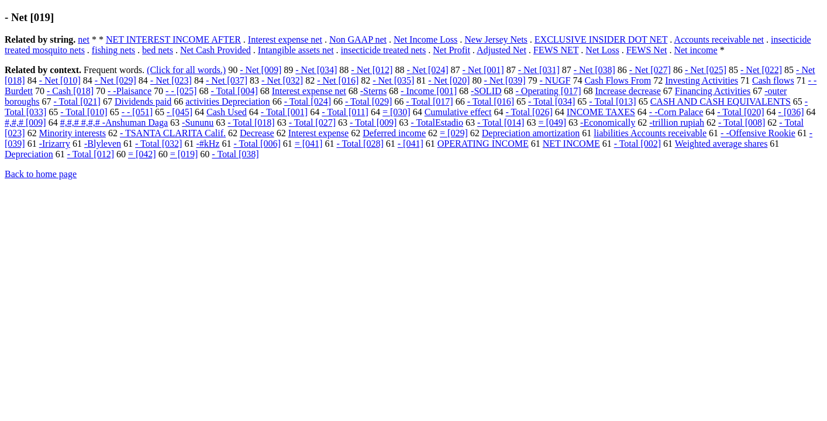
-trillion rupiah (676, 122)
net (83, 39)
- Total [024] (307, 101)
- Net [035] (393, 80)
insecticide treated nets (383, 50)
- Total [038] (235, 154)
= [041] (309, 144)
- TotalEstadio (437, 122)
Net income (695, 50)
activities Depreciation (227, 101)
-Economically (607, 122)
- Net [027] (650, 70)
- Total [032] (158, 144)
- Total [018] (251, 122)
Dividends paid (143, 101)
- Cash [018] (70, 91)
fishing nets (113, 50)
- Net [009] (260, 70)
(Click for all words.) (186, 70)
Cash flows (773, 80)
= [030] (397, 112)
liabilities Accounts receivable (650, 133)
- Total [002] (637, 144)
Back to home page (41, 174)
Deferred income (394, 133)
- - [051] (137, 112)
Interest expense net (285, 39)
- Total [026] (528, 112)
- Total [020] (740, 112)
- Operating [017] (548, 91)
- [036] (791, 112)
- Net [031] (539, 70)
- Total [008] (741, 122)
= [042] (142, 154)
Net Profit (451, 50)
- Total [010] (83, 112)
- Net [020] (449, 80)
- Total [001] (284, 112)
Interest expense (318, 133)
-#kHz (207, 144)
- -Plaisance (129, 91)
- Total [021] (77, 101)
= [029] (454, 133)
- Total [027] (312, 122)
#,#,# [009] (25, 122)
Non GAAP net (358, 39)
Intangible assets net (296, 50)
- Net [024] (427, 70)
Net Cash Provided (215, 50)
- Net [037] (226, 80)
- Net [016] (338, 80)
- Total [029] (368, 101)
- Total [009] (373, 122)
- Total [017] (429, 101)
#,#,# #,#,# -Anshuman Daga (114, 122)
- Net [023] (171, 80)
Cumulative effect (458, 112)
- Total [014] (500, 122)
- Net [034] (316, 70)
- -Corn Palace (676, 112)
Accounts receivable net (719, 39)
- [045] (179, 112)
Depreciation (29, 154)
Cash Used (226, 112)
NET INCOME (571, 144)
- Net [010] (60, 80)
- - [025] (181, 91)
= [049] (552, 122)
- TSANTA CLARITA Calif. (173, 133)
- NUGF (555, 80)
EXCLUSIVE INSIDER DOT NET (601, 39)
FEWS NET (555, 50)
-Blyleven (102, 144)
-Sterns (373, 91)
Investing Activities (701, 80)
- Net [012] (371, 70)
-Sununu (197, 122)
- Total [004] (234, 91)
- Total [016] (490, 101)
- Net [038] (594, 70)
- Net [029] (115, 80)
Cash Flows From (617, 80)
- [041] (410, 144)
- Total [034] (551, 101)
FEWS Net (646, 50)
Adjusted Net (501, 50)
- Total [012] (90, 154)
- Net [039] (504, 80)
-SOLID (486, 91)
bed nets (157, 50)
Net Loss (602, 50)
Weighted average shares (721, 144)
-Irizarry (54, 144)
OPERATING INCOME (483, 144)
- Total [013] (612, 101)
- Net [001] (483, 70)
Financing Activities (712, 91)
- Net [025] (705, 70)
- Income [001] (429, 91)
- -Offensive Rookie (758, 133)
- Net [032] (282, 80)
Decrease (257, 133)
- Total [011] (345, 112)
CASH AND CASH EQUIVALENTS (720, 101)
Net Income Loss (425, 39)
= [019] (184, 154)
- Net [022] (761, 70)
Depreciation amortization (531, 133)
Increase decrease (627, 91)
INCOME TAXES (601, 112)
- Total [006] (256, 144)
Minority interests (72, 133)
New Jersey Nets (496, 39)
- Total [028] (359, 144)
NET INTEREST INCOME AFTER (173, 39)
